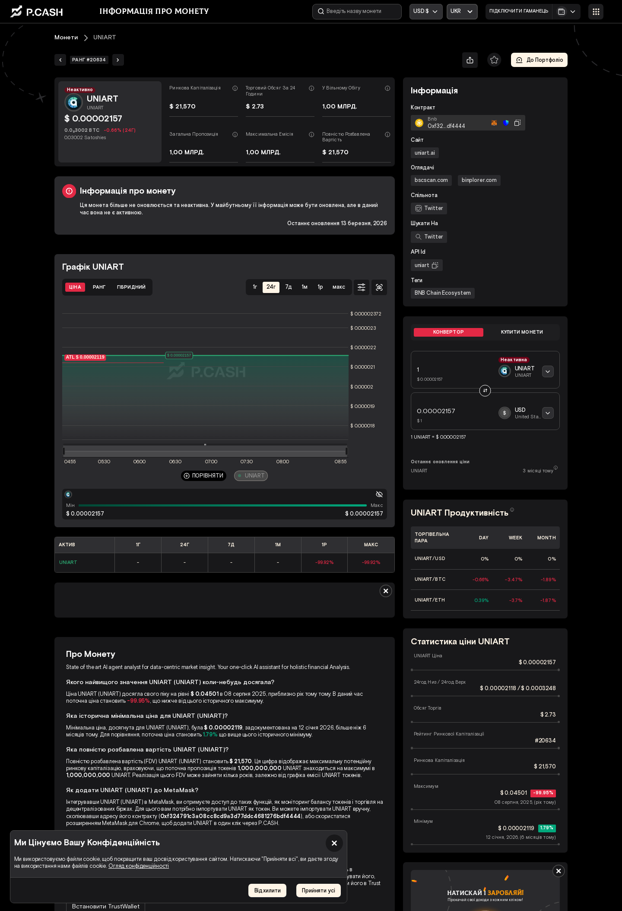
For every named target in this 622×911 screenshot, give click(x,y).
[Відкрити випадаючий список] (462, 11)
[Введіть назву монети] (357, 11)
